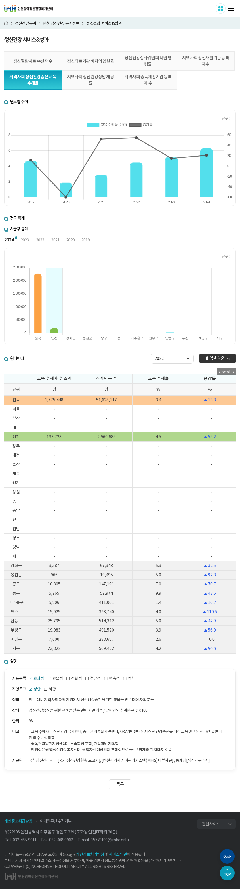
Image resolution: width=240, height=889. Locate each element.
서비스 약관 (118, 854)
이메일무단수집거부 (56, 821)
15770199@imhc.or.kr (110, 839)
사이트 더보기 (225, 8)
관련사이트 (211, 824)
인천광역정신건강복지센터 (28, 8)
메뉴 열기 (231, 8)
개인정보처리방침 (90, 854)
